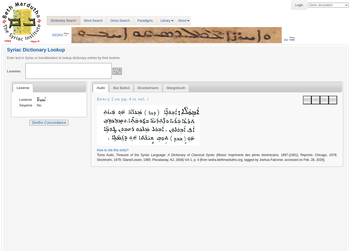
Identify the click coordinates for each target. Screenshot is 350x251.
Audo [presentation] (101, 88)
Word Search (93, 21)
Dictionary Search (63, 21)
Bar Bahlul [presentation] (121, 88)
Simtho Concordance (49, 122)
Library (165, 21)
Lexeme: (14, 71)
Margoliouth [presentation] (176, 88)
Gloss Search (120, 21)
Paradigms (145, 21)
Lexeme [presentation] (23, 88)
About (182, 21)
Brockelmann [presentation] (148, 88)
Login (299, 5)
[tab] (23, 88)
